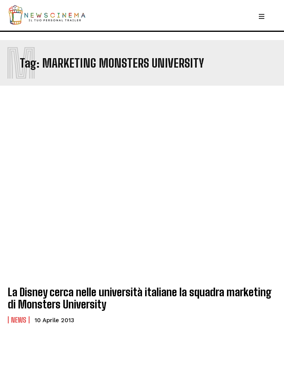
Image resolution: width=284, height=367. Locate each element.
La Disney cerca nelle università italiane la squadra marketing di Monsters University (140, 298)
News (18, 319)
